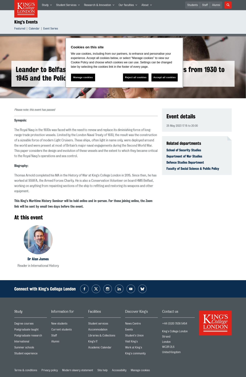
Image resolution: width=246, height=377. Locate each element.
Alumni (216, 5)
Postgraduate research (30, 336)
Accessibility (119, 370)
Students (192, 5)
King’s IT (104, 342)
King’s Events (26, 22)
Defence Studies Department (185, 162)
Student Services (69, 6)
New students (67, 324)
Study (48, 6)
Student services (104, 324)
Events (141, 330)
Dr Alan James (38, 259)
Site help (102, 370)
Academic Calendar (104, 348)
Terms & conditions (25, 370)
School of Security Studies (183, 150)
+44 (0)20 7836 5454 (174, 323)
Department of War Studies (184, 156)
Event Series (50, 29)
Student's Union (141, 336)
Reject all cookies (136, 77)
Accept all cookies (164, 77)
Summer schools (30, 348)
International (30, 342)
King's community (141, 354)
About (147, 6)
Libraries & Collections (104, 336)
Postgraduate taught (30, 330)
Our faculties (129, 6)
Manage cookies (140, 370)
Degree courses (30, 324)
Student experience (30, 354)
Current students (67, 330)
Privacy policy (49, 370)
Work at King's (141, 348)
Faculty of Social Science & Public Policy (192, 168)
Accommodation (104, 330)
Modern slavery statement (77, 370)
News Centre (141, 324)
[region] (124, 63)
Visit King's (141, 342)
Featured (19, 29)
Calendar (34, 29)
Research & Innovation (100, 6)
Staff (205, 5)
